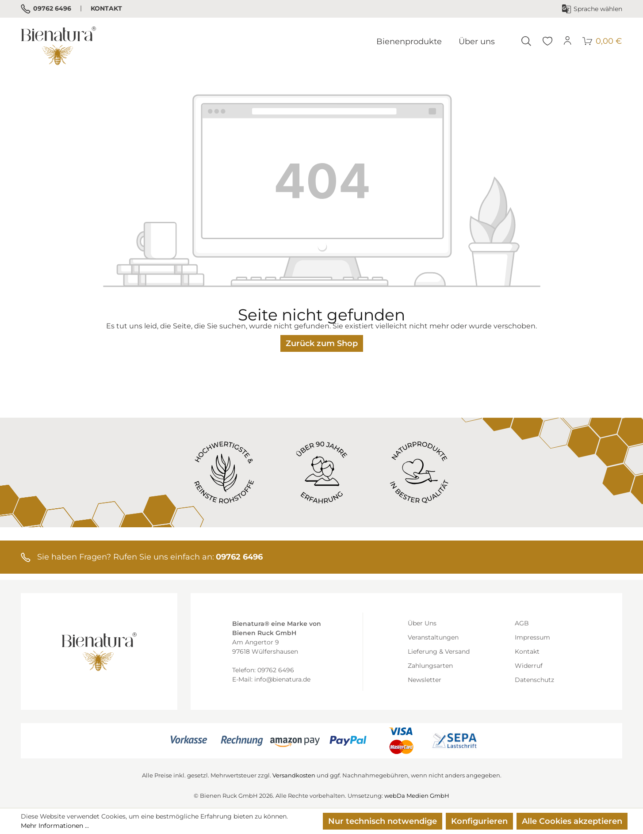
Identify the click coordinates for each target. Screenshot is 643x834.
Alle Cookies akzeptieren (572, 821)
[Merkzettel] (547, 41)
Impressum (532, 637)
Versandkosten (293, 775)
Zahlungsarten (430, 666)
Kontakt (106, 8)
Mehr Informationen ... (55, 826)
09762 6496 (46, 9)
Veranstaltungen (433, 637)
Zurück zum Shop (322, 343)
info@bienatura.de (282, 679)
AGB (522, 623)
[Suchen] (526, 41)
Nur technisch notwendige (382, 821)
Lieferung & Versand (439, 651)
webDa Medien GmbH (416, 795)
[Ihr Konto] (568, 41)
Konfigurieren (479, 821)
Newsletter (424, 680)
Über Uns (422, 623)
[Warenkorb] (603, 41)
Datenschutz (534, 680)
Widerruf (529, 666)
